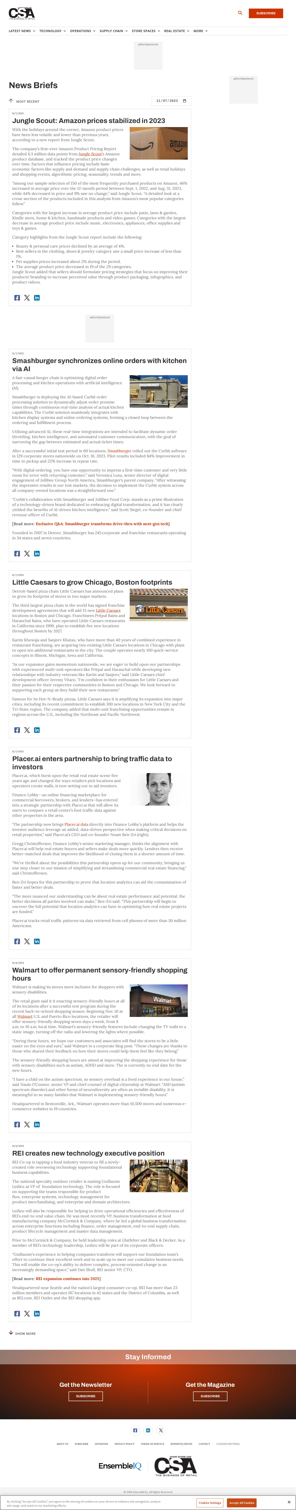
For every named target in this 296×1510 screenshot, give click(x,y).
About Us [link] (62, 1443)
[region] (148, 1502)
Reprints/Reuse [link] (181, 1443)
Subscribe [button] (85, 1396)
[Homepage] (22, 13)
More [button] (198, 31)
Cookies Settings (227, 1444)
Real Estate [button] (174, 31)
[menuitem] (24, 31)
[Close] (289, 1502)
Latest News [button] (20, 31)
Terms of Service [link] (152, 1443)
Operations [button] (80, 31)
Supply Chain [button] (111, 31)
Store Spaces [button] (144, 31)
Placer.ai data (76, 824)
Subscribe (266, 13)
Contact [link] (204, 1443)
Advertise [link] (101, 1443)
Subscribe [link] (81, 1443)
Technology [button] (50, 31)
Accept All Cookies (241, 1503)
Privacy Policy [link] (124, 1443)
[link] (135, 1430)
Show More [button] (22, 1333)
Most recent (24, 101)
